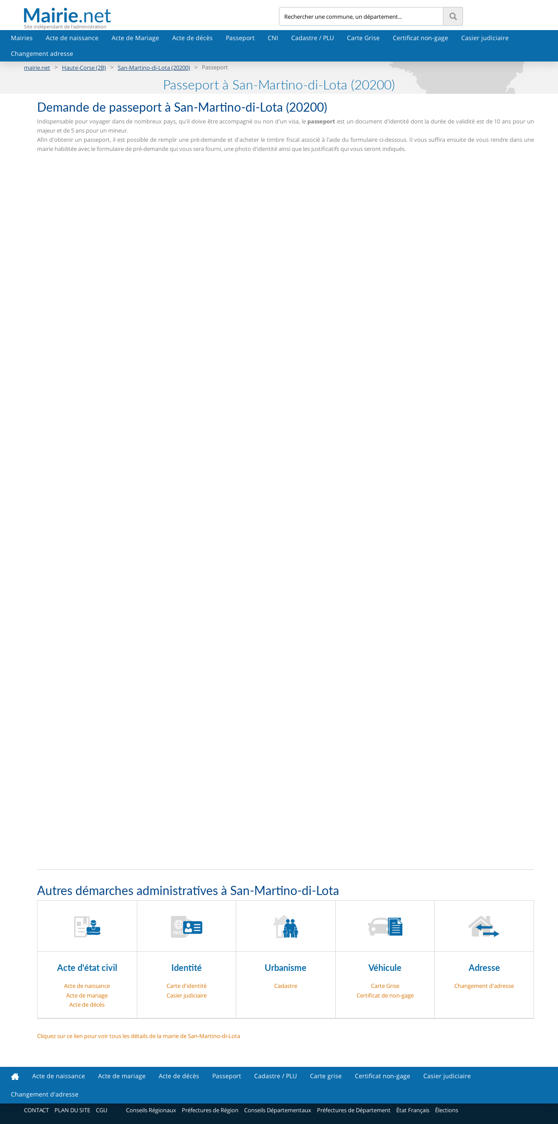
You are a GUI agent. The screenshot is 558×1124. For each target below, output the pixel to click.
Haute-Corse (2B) (84, 68)
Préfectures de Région (210, 1110)
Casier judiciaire (485, 38)
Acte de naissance (72, 38)
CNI (273, 38)
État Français (412, 1110)
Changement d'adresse (484, 986)
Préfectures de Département (354, 1110)
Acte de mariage (87, 995)
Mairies (22, 38)
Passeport (240, 38)
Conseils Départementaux (277, 1110)
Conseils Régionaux (151, 1110)
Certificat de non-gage (385, 995)
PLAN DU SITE (72, 1110)
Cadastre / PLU (312, 38)
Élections (446, 1110)
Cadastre (285, 986)
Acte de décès (192, 38)
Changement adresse (42, 53)
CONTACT (36, 1110)
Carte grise (326, 1076)
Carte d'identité (187, 986)
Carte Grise (363, 38)
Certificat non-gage (420, 38)
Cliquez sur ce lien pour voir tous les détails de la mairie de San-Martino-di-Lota (138, 1036)
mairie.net (37, 68)
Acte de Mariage (135, 38)
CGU (101, 1110)
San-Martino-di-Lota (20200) (154, 68)
